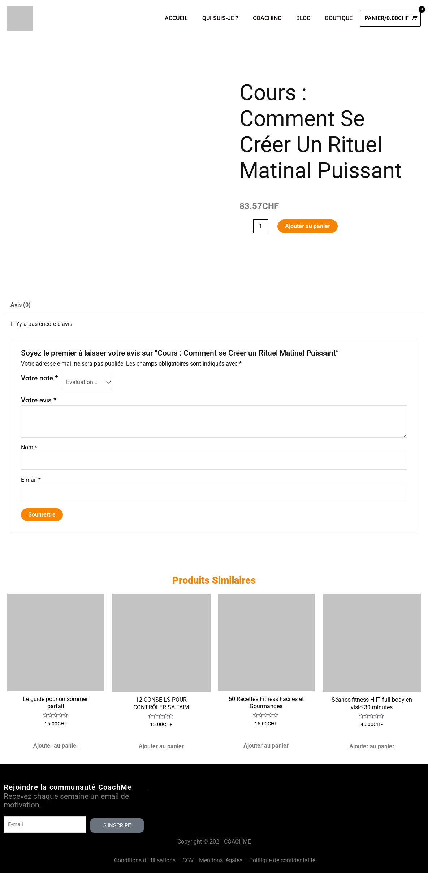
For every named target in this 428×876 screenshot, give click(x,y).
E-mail (31, 481)
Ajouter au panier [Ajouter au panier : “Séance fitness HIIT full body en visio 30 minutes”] (371, 748)
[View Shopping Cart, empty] (390, 18)
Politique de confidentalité (282, 863)
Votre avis (38, 401)
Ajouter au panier (307, 226)
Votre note (39, 379)
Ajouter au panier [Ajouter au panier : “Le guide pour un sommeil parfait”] (56, 748)
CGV (188, 863)
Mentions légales (220, 863)
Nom (29, 448)
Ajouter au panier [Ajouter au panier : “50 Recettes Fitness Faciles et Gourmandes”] (266, 748)
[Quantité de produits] (260, 227)
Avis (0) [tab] (20, 305)
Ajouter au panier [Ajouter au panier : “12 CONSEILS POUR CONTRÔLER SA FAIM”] (161, 748)
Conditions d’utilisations (145, 863)
